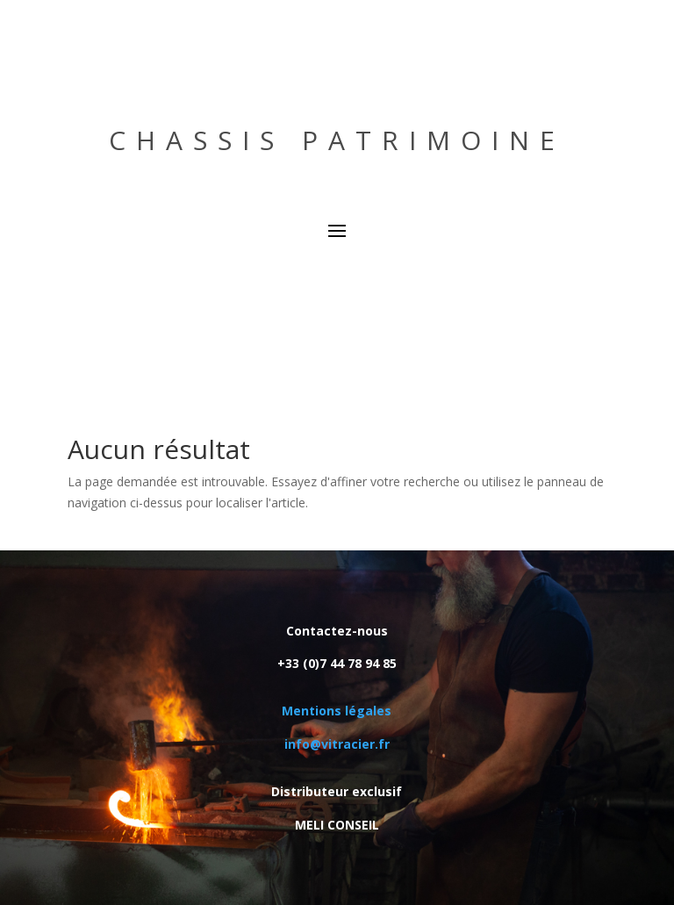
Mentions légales (336, 710)
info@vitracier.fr (337, 744)
